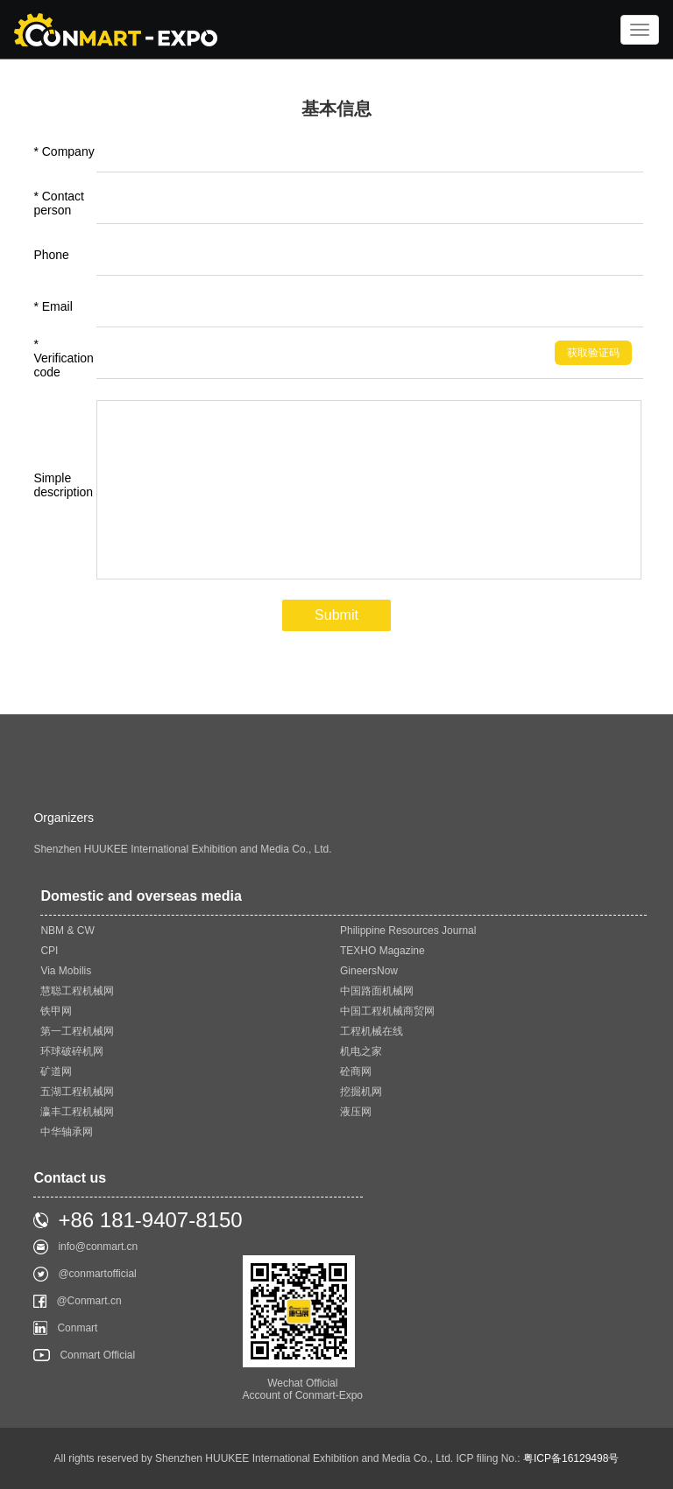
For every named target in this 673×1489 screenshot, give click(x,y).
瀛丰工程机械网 (77, 1112)
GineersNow (369, 971)
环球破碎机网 (71, 1051)
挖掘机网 (361, 1091)
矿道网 (56, 1071)
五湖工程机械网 (77, 1091)
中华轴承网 (66, 1132)
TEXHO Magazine (382, 951)
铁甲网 (56, 1011)
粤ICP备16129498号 (571, 1458)
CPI (49, 951)
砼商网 (356, 1071)
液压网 (356, 1112)
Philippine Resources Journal (408, 930)
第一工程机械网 (77, 1031)
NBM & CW (67, 930)
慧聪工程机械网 (77, 991)
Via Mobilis (65, 971)
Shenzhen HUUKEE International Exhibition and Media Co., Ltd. (182, 849)
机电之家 (361, 1051)
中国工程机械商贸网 (387, 1011)
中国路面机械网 (377, 991)
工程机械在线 (371, 1031)
